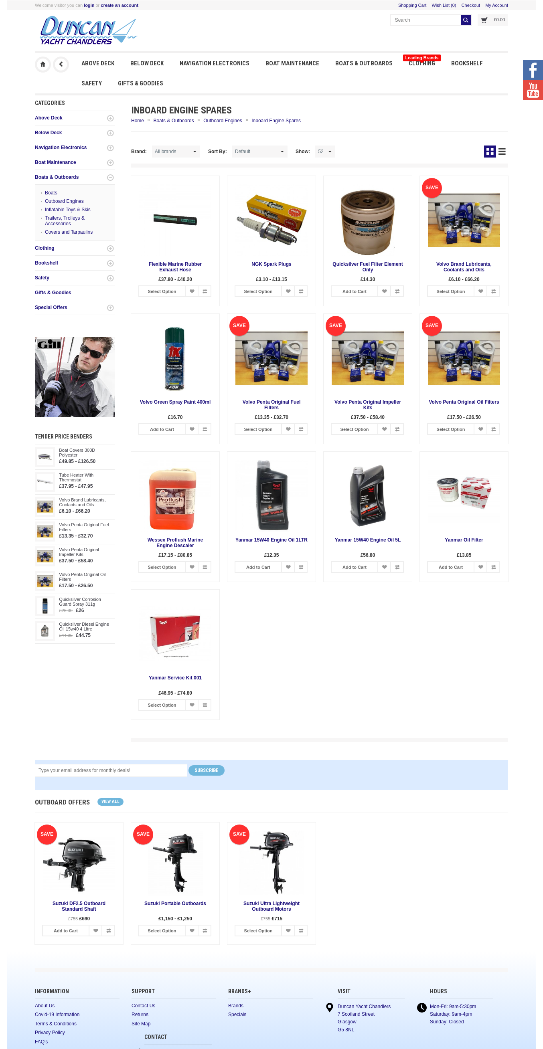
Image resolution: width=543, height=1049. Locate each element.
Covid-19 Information (57, 1014)
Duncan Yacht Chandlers (43, 65)
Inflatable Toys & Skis (68, 209)
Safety (91, 83)
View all (110, 801)
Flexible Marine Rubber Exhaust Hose (175, 267)
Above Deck (97, 63)
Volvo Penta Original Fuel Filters (84, 527)
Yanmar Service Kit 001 (175, 678)
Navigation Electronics (214, 63)
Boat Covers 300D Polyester (77, 452)
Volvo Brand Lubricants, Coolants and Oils (82, 502)
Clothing (421, 61)
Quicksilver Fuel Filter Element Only (367, 267)
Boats (51, 193)
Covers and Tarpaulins (69, 232)
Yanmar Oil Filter (464, 540)
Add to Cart (354, 291)
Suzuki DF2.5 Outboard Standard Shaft (79, 906)
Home (137, 120)
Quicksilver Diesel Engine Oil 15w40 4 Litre (84, 626)
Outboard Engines (64, 201)
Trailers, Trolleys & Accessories (65, 220)
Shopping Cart (412, 5)
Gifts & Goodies (140, 83)
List (502, 152)
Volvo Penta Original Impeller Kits (79, 552)
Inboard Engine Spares (276, 120)
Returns (140, 1014)
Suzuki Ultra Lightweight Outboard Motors (271, 906)
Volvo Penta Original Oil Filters (82, 577)
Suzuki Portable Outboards (175, 903)
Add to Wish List (191, 291)
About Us (45, 1006)
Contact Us (143, 1006)
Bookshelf (467, 63)
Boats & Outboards (364, 63)
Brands (235, 1006)
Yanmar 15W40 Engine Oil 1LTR (271, 540)
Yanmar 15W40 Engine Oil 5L (368, 540)
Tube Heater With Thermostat (76, 477)
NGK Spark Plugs (271, 264)
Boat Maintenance (292, 63)
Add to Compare (204, 291)
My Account (496, 5)
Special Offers (51, 307)
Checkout (471, 5)
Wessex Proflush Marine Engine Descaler (175, 542)
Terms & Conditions (56, 1024)
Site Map (141, 1024)
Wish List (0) (444, 5)
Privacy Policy (50, 1032)
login (89, 5)
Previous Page (61, 65)
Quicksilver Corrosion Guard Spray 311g (80, 601)
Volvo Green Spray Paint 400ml (175, 402)
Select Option (162, 291)
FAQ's (41, 1042)
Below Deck (147, 63)
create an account (119, 5)
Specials (237, 1014)
